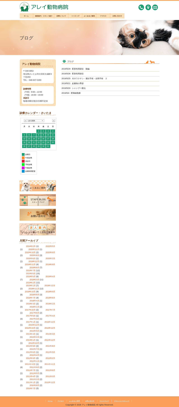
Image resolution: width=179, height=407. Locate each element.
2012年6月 (31, 352)
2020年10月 (30, 252)
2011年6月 (50, 370)
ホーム (50, 401)
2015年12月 (34, 325)
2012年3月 (31, 358)
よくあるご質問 (74, 401)
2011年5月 (34, 373)
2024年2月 (31, 246)
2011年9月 (34, 367)
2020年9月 (50, 252)
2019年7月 (31, 270)
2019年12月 (34, 261)
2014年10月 (30, 328)
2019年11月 (30, 264)
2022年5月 (50, 246)
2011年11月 (49, 364)
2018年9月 (50, 291)
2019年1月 (31, 285)
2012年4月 (34, 355)
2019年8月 (34, 267)
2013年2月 (34, 337)
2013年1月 (31, 340)
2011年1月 (31, 382)
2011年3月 (50, 376)
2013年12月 (49, 328)
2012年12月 (49, 340)
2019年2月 (31, 283)
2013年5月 (34, 331)
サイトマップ (104, 401)
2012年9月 (31, 346)
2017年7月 (50, 310)
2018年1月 (34, 307)
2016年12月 (49, 322)
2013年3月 (50, 334)
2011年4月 (31, 376)
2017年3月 (34, 319)
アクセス (61, 401)
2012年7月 (34, 349)
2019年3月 (34, 279)
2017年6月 (34, 313)
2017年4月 (50, 316)
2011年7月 (31, 370)
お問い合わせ (89, 401)
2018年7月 (31, 298)
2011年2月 (34, 379)
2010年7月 (31, 388)
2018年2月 (50, 304)
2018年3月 (31, 304)
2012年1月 (34, 361)
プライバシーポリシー (121, 401)
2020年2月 (50, 258)
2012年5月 (50, 352)
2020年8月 (34, 255)
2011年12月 (30, 364)
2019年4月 (50, 276)
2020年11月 (34, 249)
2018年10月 (30, 291)
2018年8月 (34, 295)
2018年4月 (34, 301)
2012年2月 (50, 358)
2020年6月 (31, 258)
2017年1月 (31, 322)
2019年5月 (31, 276)
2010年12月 (49, 382)
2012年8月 (50, 346)
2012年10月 (34, 343)
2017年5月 (31, 316)
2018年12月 (49, 285)
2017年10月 (30, 310)
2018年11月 (34, 289)
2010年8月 (34, 385)
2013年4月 (31, 334)
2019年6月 (31, 273)
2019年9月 (50, 264)
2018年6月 (50, 298)
